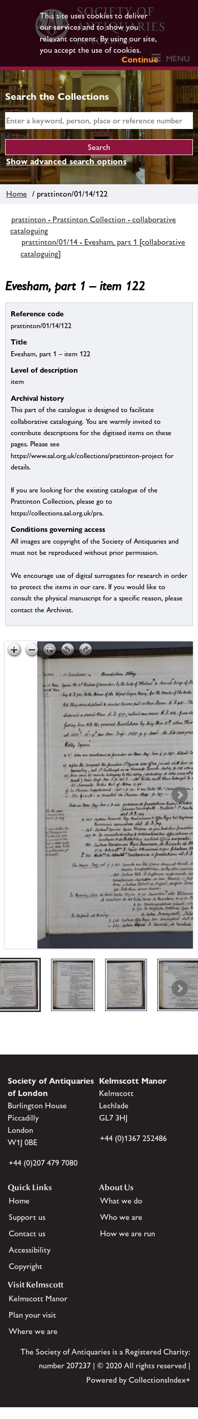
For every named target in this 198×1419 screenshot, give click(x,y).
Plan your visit (32, 1315)
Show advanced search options (66, 161)
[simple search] (99, 120)
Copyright (25, 1266)
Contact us (27, 1233)
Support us (27, 1217)
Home (16, 194)
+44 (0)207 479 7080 (43, 1163)
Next (179, 795)
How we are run (127, 1233)
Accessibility (30, 1250)
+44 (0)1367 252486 (133, 1138)
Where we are (33, 1331)
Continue (139, 59)
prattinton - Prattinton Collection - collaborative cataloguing (93, 224)
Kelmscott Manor (38, 1298)
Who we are (121, 1217)
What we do (121, 1201)
